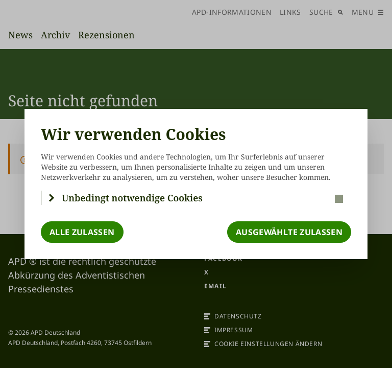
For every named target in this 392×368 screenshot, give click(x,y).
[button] (196, 198)
